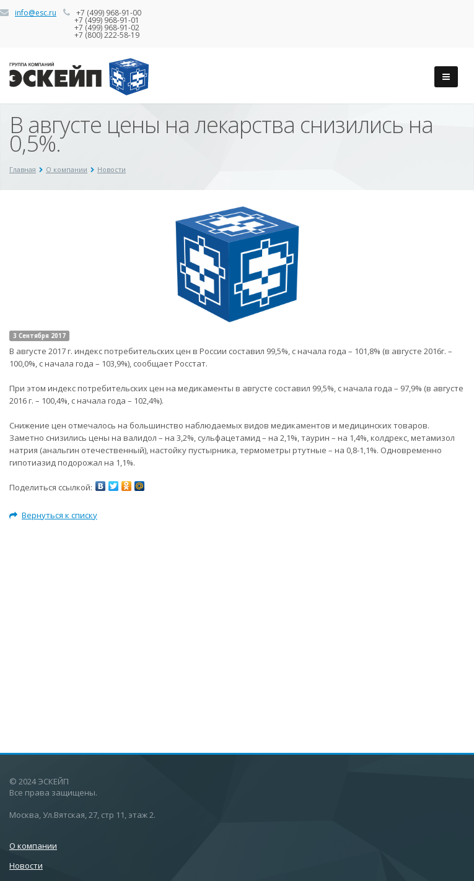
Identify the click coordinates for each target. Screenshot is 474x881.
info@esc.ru (35, 12)
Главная (22, 169)
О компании (66, 169)
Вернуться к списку (53, 515)
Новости (111, 169)
